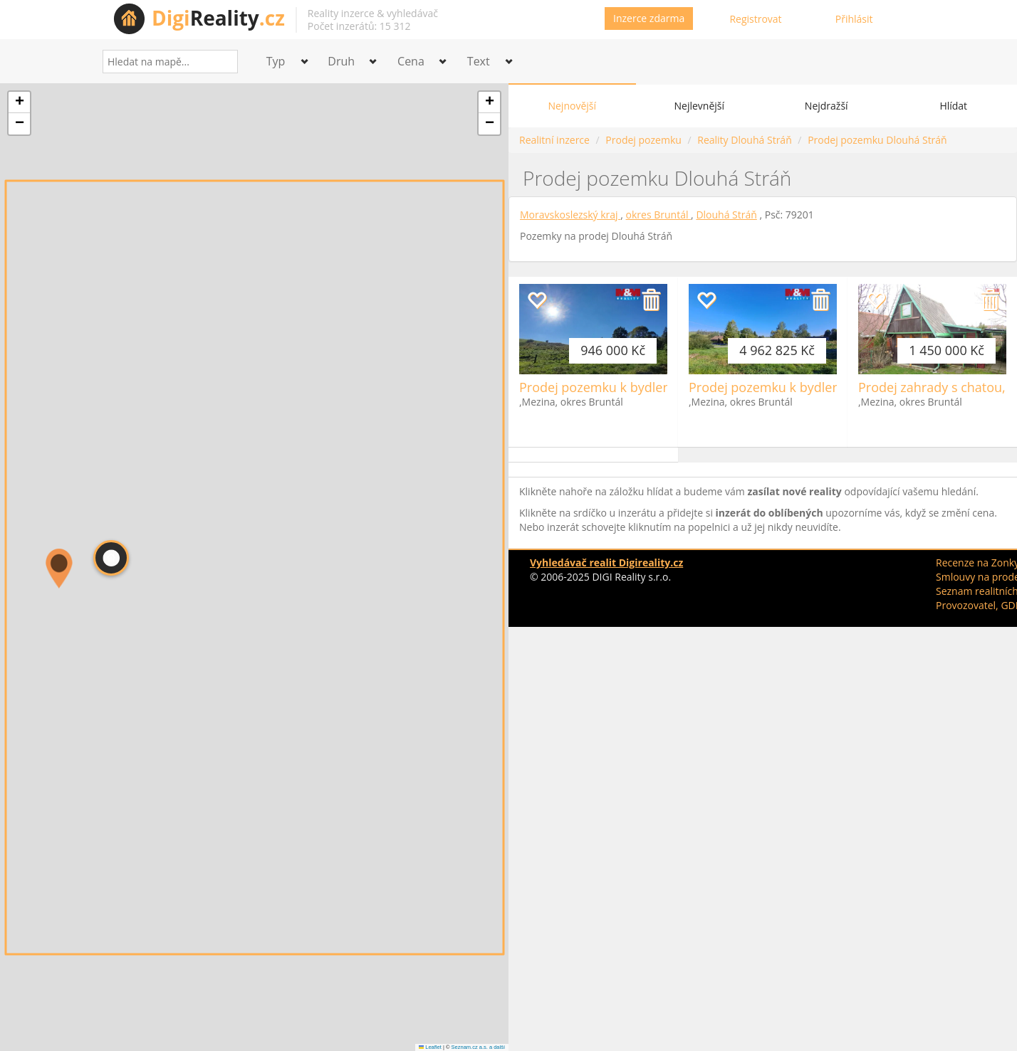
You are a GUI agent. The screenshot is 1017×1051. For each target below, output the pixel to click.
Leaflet (430, 1047)
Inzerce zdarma (648, 18)
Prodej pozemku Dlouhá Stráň (877, 140)
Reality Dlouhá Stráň (744, 140)
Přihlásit (854, 19)
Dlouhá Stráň (726, 214)
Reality (218, 17)
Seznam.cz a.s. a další (478, 1047)
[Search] (222, 61)
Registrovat (755, 19)
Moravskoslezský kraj (570, 214)
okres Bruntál (659, 214)
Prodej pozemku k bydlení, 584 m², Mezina (645, 387)
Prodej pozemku (643, 140)
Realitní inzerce (554, 140)
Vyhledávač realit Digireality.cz (606, 562)
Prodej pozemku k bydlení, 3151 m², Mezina (819, 387)
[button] (111, 558)
